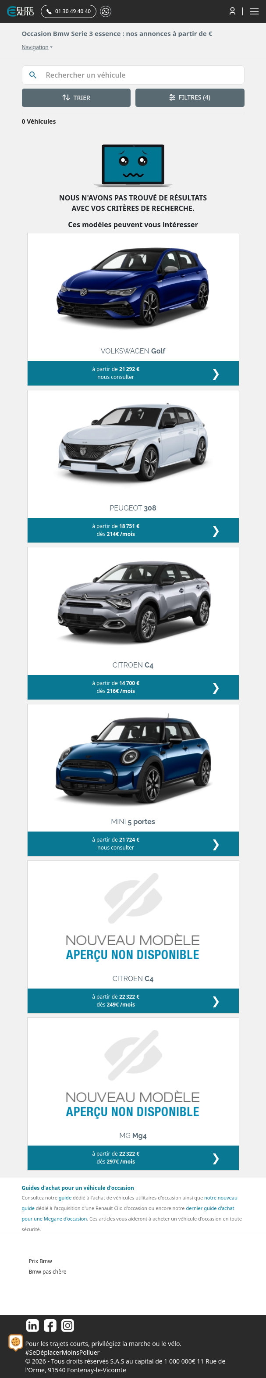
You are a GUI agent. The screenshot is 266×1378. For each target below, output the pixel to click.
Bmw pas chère (48, 1271)
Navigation (35, 47)
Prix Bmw (40, 1261)
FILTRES (189, 97)
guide (65, 1197)
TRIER (76, 97)
